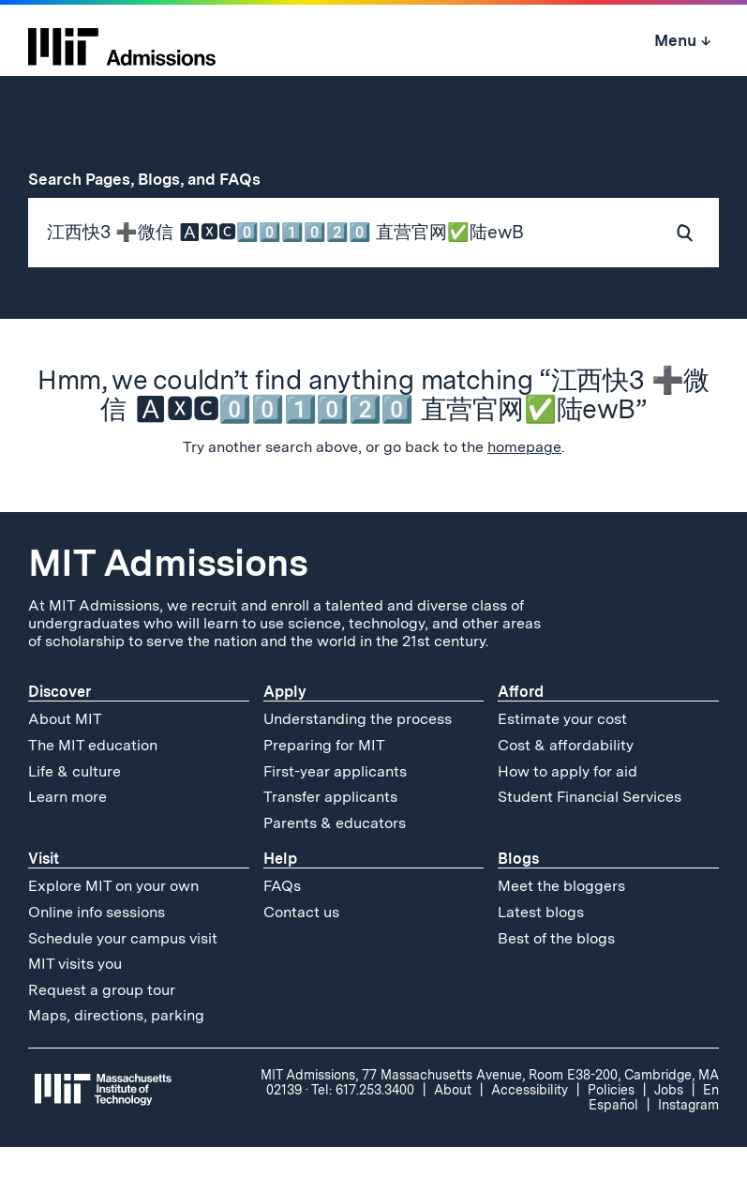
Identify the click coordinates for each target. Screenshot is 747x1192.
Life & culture (74, 815)
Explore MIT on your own (113, 931)
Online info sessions (96, 957)
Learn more (67, 842)
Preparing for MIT (324, 790)
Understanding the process (357, 764)
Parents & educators (334, 867)
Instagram (688, 1149)
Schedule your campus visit (122, 982)
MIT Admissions (167, 607)
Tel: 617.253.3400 (362, 1134)
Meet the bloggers (561, 931)
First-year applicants (335, 815)
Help (280, 904)
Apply (284, 737)
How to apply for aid (567, 815)
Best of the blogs (556, 982)
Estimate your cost (562, 764)
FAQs (282, 931)
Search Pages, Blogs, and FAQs (154, 179)
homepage (524, 492)
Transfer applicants (330, 842)
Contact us (301, 957)
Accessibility (529, 1134)
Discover (59, 737)
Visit (43, 904)
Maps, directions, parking (116, 1060)
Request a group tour (101, 1034)
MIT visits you (75, 1009)
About (452, 1134)
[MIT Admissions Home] (122, 40)
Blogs (518, 904)
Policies (611, 1134)
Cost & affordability (566, 790)
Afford (521, 737)
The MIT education (92, 790)
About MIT (65, 764)
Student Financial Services (589, 842)
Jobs (668, 1134)
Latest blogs (541, 957)
